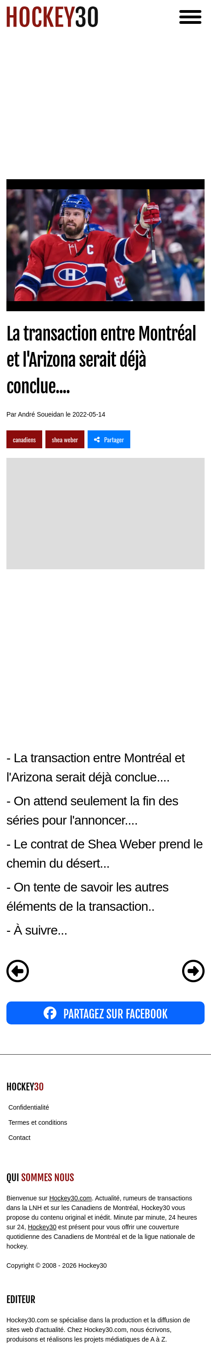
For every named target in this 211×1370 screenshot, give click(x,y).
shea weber (65, 439)
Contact (19, 1137)
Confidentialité (28, 1107)
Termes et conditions (37, 1122)
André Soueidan (41, 414)
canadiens (24, 439)
